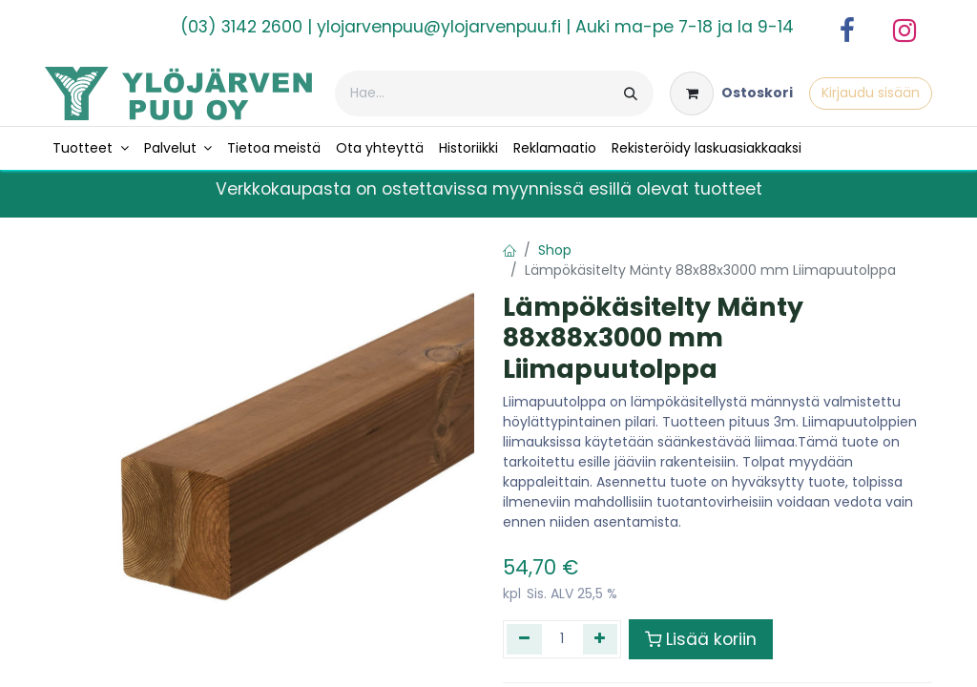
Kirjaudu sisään (870, 92)
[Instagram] (904, 30)
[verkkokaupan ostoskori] (731, 93)
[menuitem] (90, 148)
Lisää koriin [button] (701, 639)
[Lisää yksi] (600, 639)
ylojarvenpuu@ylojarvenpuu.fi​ (439, 26)
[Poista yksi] (524, 639)
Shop (555, 250)
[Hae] (631, 93)
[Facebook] (847, 30)
